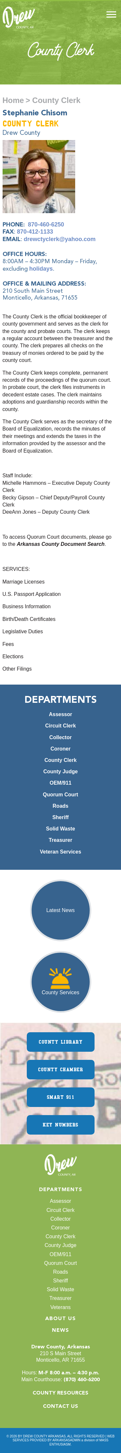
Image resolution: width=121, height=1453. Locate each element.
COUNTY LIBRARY (60, 1042)
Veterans (60, 1307)
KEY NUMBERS (60, 1124)
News (60, 1330)
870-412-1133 (35, 231)
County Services (60, 992)
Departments (60, 1189)
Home (13, 100)
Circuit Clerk (60, 725)
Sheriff (60, 817)
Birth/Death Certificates (29, 619)
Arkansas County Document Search (61, 544)
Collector (60, 737)
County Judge (60, 771)
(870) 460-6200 (82, 1379)
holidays (41, 268)
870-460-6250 (46, 224)
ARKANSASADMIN (67, 1440)
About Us (60, 1318)
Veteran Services (60, 852)
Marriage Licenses (24, 582)
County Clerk (61, 760)
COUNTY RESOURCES (60, 1393)
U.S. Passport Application (32, 594)
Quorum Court (60, 794)
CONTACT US (60, 1406)
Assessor (60, 714)
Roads (60, 806)
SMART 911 (61, 1097)
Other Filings (17, 669)
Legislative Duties (23, 631)
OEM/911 (61, 783)
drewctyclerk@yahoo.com (60, 239)
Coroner (60, 749)
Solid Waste (60, 828)
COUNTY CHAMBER (60, 1069)
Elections (13, 656)
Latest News (60, 910)
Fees (8, 644)
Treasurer (60, 840)
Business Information (27, 606)
